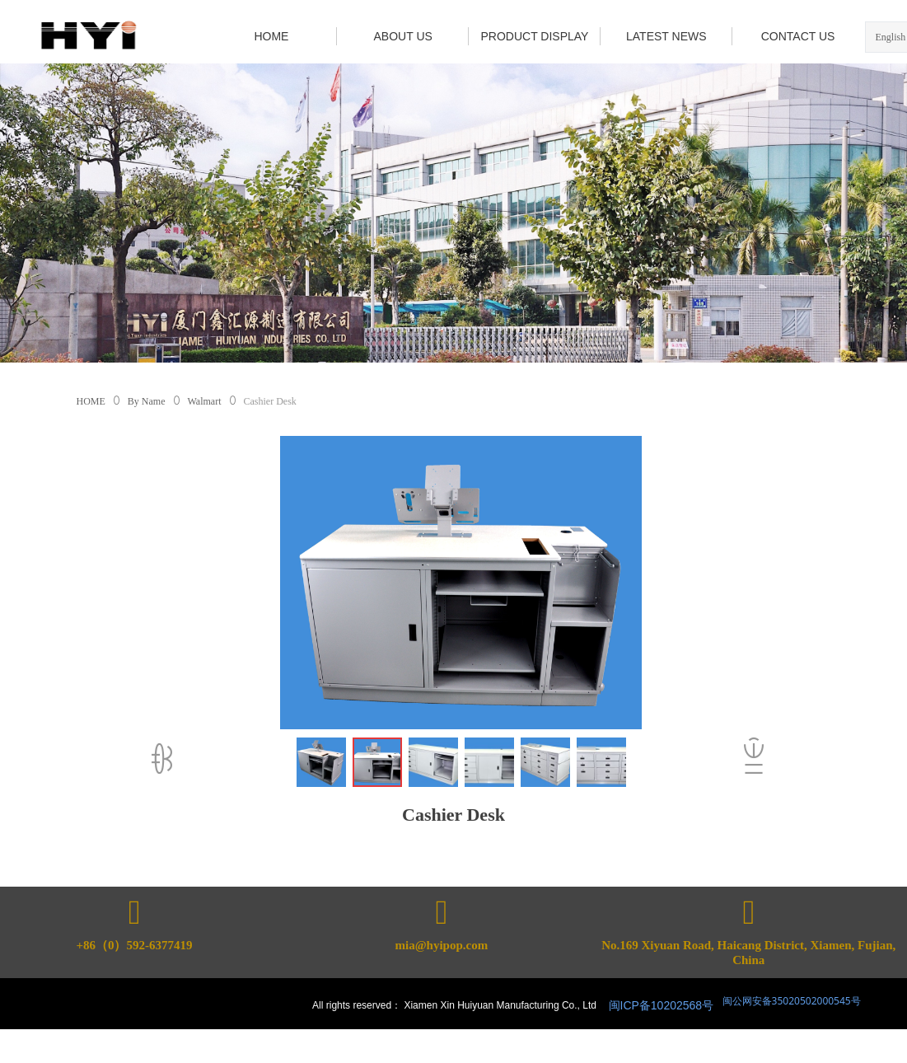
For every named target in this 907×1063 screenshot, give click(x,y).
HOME (91, 401)
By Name (147, 401)
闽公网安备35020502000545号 (790, 1001)
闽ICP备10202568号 (661, 1005)
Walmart (205, 401)
